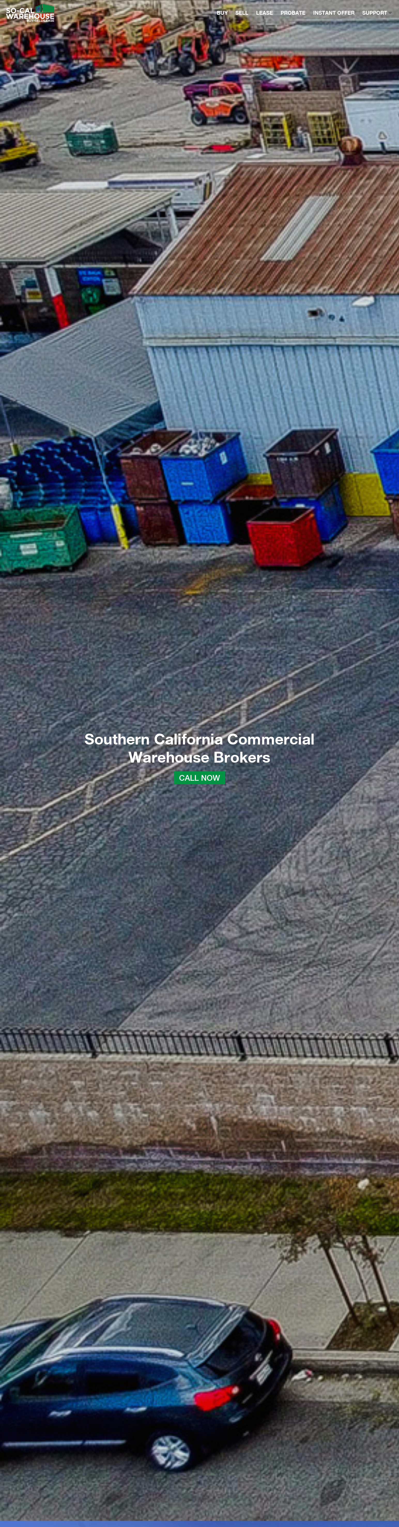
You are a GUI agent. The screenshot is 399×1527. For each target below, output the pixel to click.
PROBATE (293, 13)
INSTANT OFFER (334, 13)
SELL (241, 13)
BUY (222, 13)
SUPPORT (377, 13)
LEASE (264, 13)
